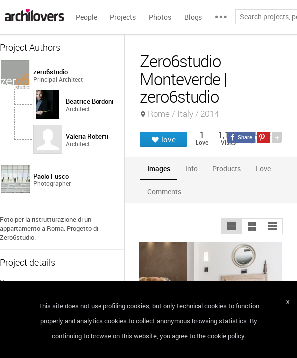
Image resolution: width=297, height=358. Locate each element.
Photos (160, 17)
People (86, 17)
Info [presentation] (191, 168)
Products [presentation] (226, 168)
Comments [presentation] (166, 191)
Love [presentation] (263, 168)
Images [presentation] (158, 168)
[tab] (159, 168)
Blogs (193, 17)
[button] (231, 226)
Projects (123, 17)
